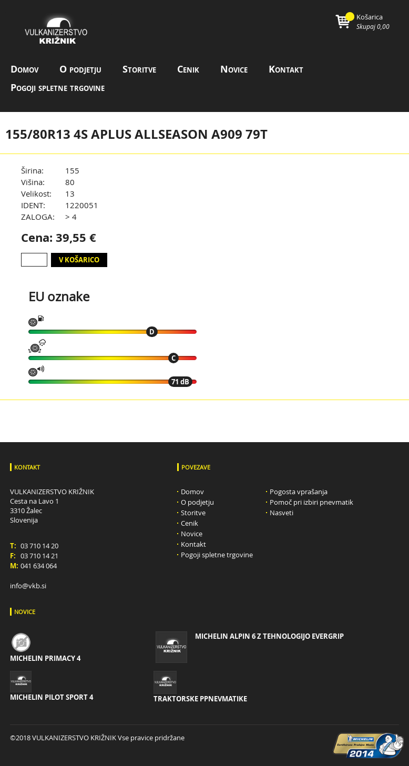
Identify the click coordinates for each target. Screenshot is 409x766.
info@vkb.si (28, 585)
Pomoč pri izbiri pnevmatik (311, 502)
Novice (234, 69)
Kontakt (286, 69)
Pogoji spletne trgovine (58, 87)
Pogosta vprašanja (299, 491)
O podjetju (80, 69)
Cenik (188, 69)
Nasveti (281, 512)
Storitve (139, 69)
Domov (24, 69)
